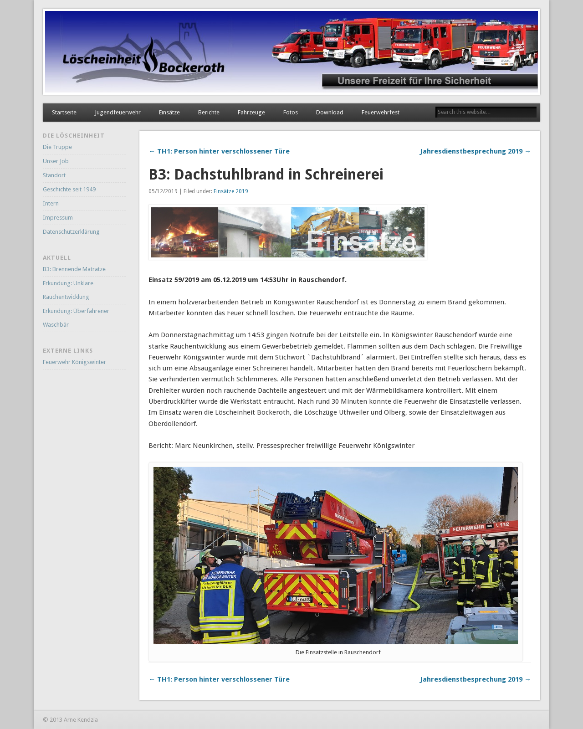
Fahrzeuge (251, 112)
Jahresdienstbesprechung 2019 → (475, 151)
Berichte (209, 112)
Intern (51, 203)
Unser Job (56, 161)
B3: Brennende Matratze (74, 269)
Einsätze (169, 112)
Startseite (64, 112)
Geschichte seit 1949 (69, 189)
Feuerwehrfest (380, 112)
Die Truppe (57, 147)
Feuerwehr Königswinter (74, 362)
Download (329, 112)
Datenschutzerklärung (71, 231)
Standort (54, 175)
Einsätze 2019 (231, 191)
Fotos (290, 112)
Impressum (58, 217)
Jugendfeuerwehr (118, 112)
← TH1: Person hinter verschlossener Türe (219, 151)
